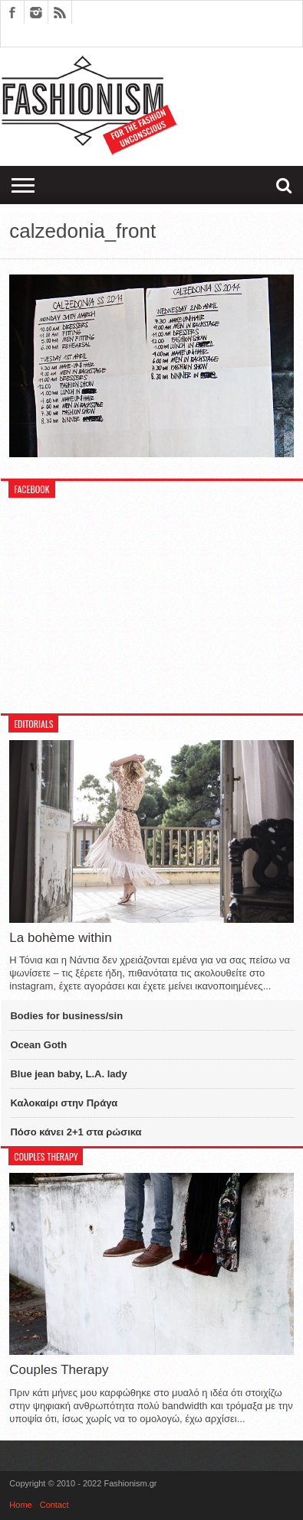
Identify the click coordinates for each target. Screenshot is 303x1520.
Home (20, 1504)
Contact (54, 1504)
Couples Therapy (58, 1369)
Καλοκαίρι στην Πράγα (63, 1103)
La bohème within (60, 938)
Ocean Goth (38, 1045)
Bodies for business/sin (66, 1015)
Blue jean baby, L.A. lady (68, 1074)
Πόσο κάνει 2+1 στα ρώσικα (75, 1132)
